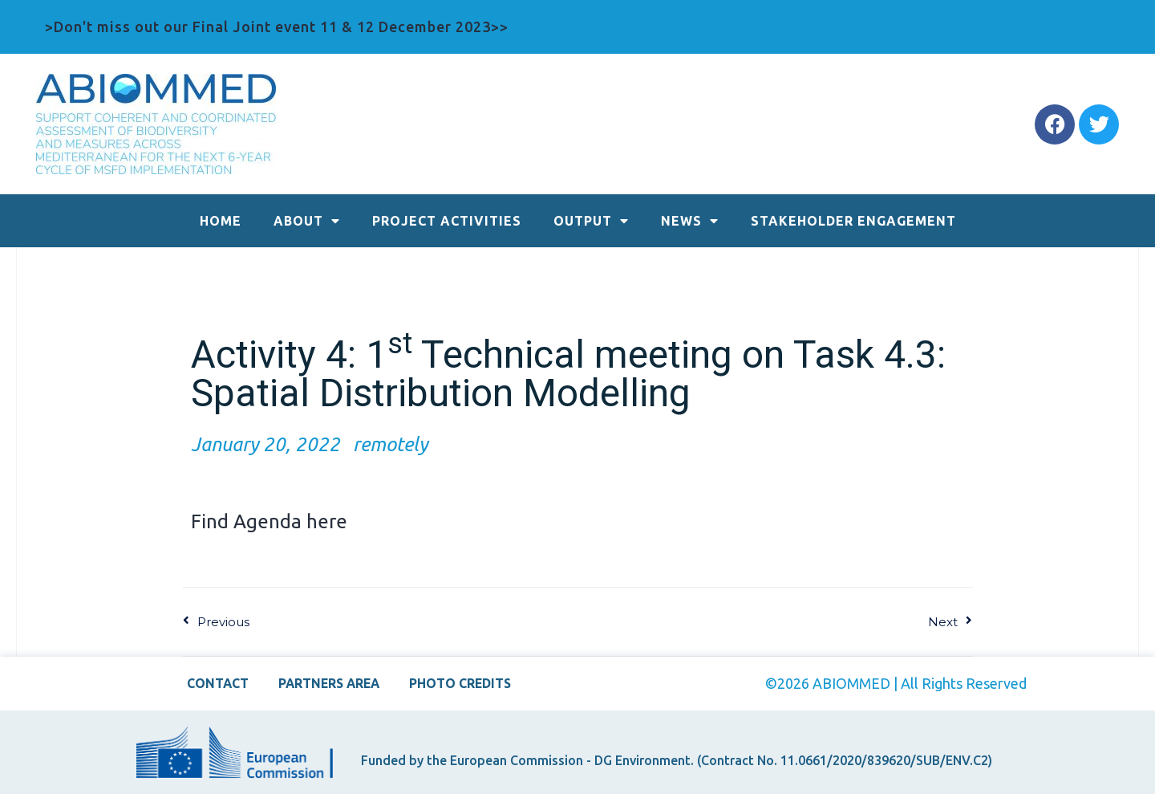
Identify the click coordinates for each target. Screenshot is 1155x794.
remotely (390, 444)
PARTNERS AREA (329, 683)
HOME (220, 221)
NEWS (690, 220)
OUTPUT (591, 220)
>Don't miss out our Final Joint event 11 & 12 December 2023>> (277, 26)
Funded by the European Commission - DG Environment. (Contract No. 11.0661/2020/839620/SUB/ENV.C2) (676, 760)
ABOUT (307, 220)
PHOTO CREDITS (465, 683)
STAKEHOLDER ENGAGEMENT (853, 221)
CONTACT (212, 683)
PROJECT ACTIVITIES (446, 221)
